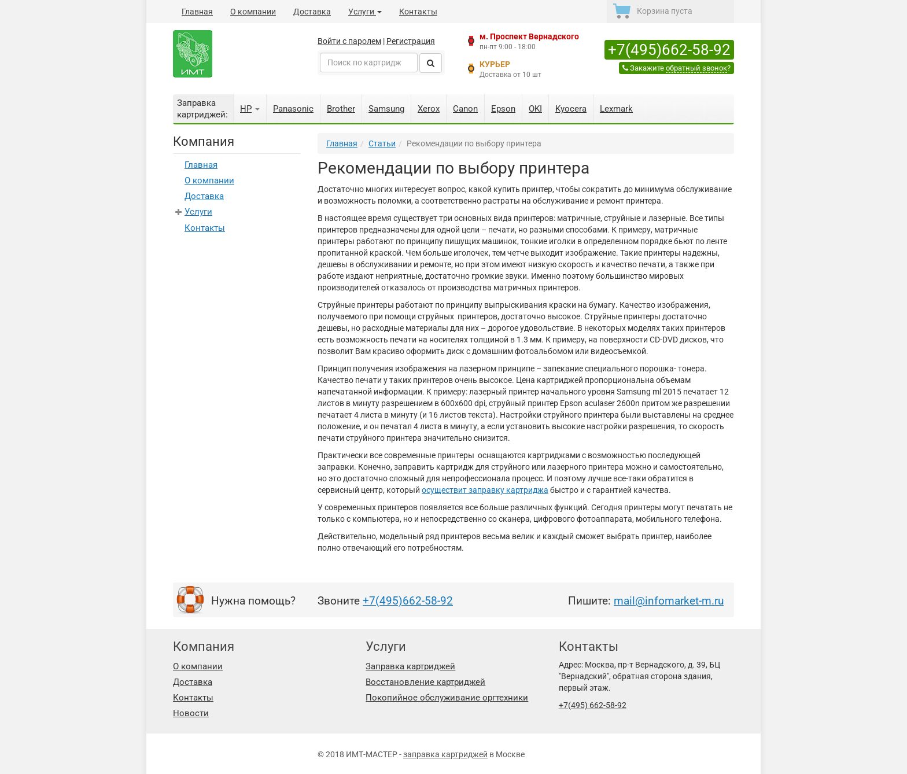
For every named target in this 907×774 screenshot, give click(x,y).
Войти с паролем (349, 41)
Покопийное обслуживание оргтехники (447, 697)
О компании (253, 11)
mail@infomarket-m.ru (669, 600)
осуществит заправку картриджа (485, 490)
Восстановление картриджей (425, 682)
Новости (191, 713)
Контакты (418, 11)
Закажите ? (676, 68)
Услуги (365, 11)
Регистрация (410, 41)
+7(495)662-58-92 (669, 49)
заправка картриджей (445, 754)
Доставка (312, 11)
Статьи (382, 143)
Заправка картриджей (410, 666)
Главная (197, 11)
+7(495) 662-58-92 (592, 705)
